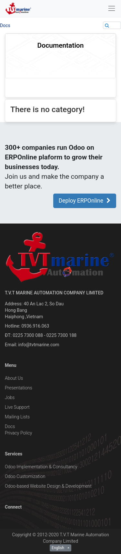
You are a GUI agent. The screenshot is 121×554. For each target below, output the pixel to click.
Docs (5, 25)
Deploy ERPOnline (85, 200)
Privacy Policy (18, 432)
